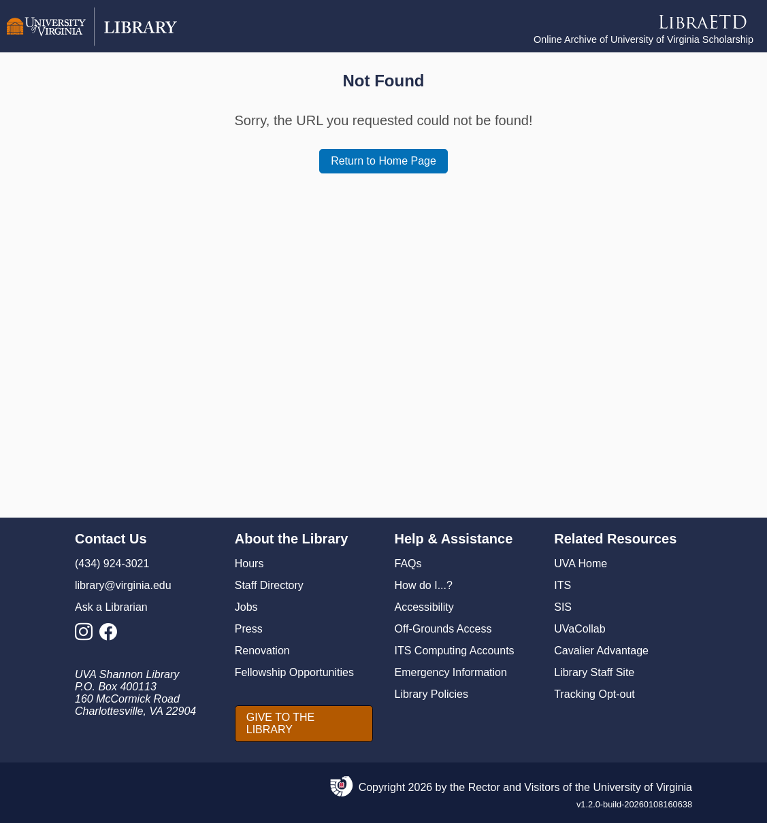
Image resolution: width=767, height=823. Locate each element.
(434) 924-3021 (112, 563)
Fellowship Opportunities (294, 672)
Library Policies (431, 694)
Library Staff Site (594, 672)
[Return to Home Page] (383, 161)
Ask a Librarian (111, 607)
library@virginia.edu (123, 585)
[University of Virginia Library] (92, 42)
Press (249, 629)
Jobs (246, 607)
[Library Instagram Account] (87, 635)
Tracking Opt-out (594, 694)
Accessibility (424, 607)
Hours (249, 563)
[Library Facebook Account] (111, 635)
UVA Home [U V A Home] (580, 563)
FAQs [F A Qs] (408, 563)
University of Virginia (642, 787)
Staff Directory (269, 585)
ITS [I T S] (562, 585)
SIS (563, 607)
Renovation (262, 650)
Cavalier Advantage (601, 650)
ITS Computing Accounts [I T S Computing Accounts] (455, 650)
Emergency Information (451, 672)
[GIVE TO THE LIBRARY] (304, 723)
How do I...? (424, 585)
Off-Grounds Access (443, 629)
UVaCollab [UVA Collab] (579, 629)
